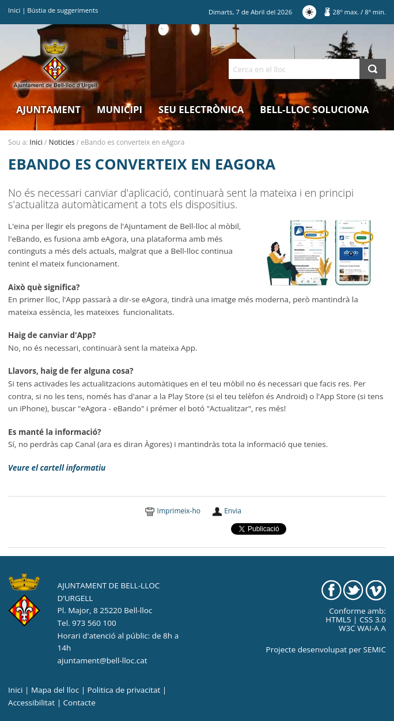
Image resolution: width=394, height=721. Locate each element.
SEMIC (374, 649)
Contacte (79, 702)
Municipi (119, 109)
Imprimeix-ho (178, 511)
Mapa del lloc (55, 690)
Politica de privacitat (124, 690)
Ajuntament (48, 109)
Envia (232, 511)
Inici (14, 10)
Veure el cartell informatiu (56, 468)
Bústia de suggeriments (62, 10)
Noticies (62, 142)
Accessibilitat (31, 702)
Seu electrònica (201, 109)
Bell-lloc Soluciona (314, 109)
